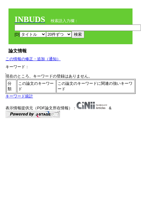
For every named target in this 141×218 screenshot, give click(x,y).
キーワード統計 (19, 96)
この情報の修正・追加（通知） (33, 59)
